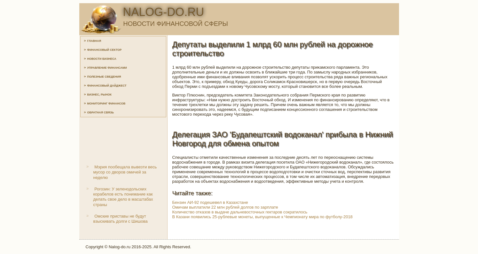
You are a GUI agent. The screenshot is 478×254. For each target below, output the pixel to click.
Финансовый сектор (104, 49)
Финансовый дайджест (107, 85)
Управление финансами (107, 67)
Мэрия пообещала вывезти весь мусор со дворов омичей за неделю (125, 172)
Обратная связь (100, 112)
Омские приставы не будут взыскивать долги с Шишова (120, 219)
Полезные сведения (104, 76)
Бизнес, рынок (99, 94)
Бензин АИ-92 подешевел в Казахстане (210, 202)
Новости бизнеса (101, 58)
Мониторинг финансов (106, 103)
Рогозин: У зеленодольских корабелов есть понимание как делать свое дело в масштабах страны (123, 197)
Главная (94, 40)
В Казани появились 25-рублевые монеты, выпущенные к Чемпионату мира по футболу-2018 (262, 216)
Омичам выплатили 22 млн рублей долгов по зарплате (225, 207)
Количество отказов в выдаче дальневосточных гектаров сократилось (240, 212)
